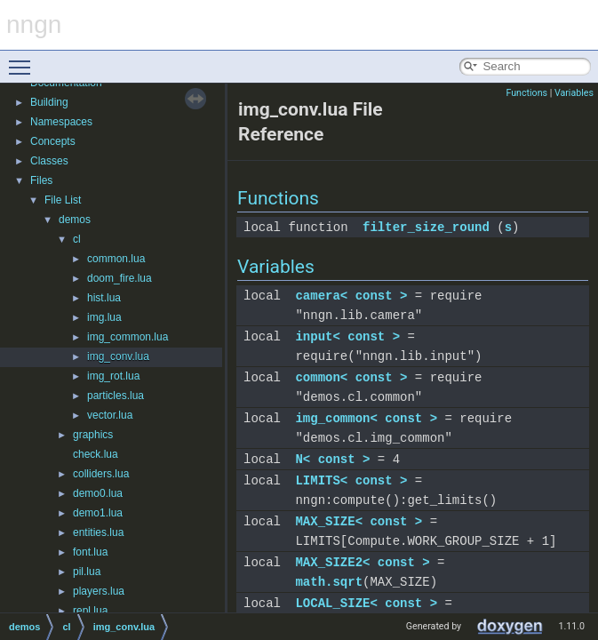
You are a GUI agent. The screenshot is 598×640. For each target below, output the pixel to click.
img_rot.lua (113, 376)
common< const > (351, 377)
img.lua (104, 317)
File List (62, 200)
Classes (49, 161)
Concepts (53, 141)
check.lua (95, 454)
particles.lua (115, 395)
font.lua (90, 552)
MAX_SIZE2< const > (362, 562)
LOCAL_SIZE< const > (366, 603)
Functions (526, 93)
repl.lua (90, 610)
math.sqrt (329, 581)
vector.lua (109, 415)
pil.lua (86, 571)
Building (49, 102)
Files (41, 180)
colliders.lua (101, 474)
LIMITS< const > (351, 480)
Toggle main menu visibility (24, 59)
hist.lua (104, 298)
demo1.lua (98, 513)
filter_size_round (426, 227)
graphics (93, 434)
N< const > (332, 459)
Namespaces (61, 122)
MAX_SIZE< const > (358, 521)
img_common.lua (127, 337)
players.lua (98, 591)
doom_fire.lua (119, 278)
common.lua (116, 258)
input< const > (347, 336)
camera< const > (351, 295)
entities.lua (98, 532)
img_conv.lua (118, 356)
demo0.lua (98, 493)
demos (75, 219)
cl (77, 239)
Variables (574, 93)
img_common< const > (366, 418)
